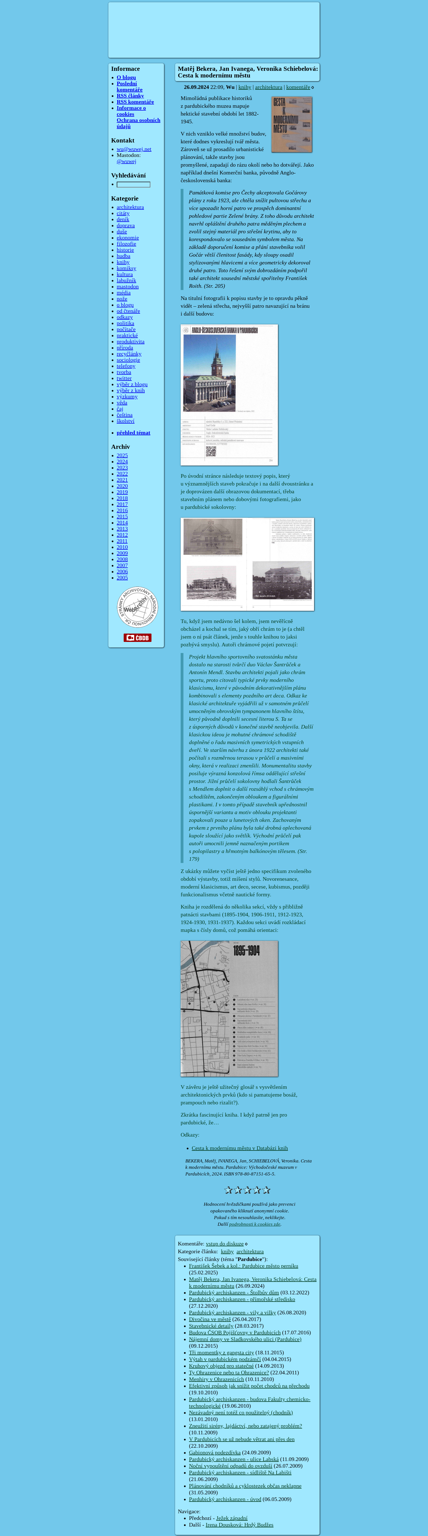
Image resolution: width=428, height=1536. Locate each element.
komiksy (126, 268)
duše (122, 232)
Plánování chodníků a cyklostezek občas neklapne (245, 1486)
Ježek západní (232, 1518)
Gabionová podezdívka (215, 1453)
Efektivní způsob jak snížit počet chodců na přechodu (249, 1386)
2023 (122, 468)
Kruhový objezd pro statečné (221, 1366)
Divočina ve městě (210, 1319)
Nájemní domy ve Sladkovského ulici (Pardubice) (245, 1339)
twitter (124, 378)
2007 (122, 565)
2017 (122, 504)
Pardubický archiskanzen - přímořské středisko (242, 1299)
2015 (122, 517)
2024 (122, 462)
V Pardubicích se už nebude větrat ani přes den (242, 1439)
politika (125, 323)
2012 (122, 535)
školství (126, 421)
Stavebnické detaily (211, 1326)
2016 (122, 510)
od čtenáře (128, 311)
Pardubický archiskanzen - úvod (225, 1499)
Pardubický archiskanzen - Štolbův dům (234, 1293)
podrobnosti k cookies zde (254, 1224)
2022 (122, 474)
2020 (122, 486)
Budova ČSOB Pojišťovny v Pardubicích (235, 1333)
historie (125, 250)
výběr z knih (131, 390)
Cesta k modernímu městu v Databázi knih (240, 1148)
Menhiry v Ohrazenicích (216, 1379)
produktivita (131, 342)
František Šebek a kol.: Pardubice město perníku (243, 1266)
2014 (122, 523)
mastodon (128, 287)
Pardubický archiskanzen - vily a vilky (232, 1313)
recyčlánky (129, 354)
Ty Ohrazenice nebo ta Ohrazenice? (229, 1373)
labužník (126, 280)
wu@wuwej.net (134, 149)
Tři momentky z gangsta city (221, 1353)
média (124, 293)
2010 (122, 547)
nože (122, 299)
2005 (122, 578)
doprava (126, 225)
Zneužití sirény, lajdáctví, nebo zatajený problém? (245, 1426)
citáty (123, 213)
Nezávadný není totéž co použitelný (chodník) (241, 1413)
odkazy (125, 317)
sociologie (128, 360)
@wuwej (126, 161)
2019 (122, 492)
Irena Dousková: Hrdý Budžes (239, 1525)
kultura (125, 274)
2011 (122, 541)
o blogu (125, 305)
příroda (125, 348)
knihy (244, 87)
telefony (126, 366)
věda (122, 403)
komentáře (298, 87)
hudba (123, 256)
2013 (122, 529)
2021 (122, 480)
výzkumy (127, 397)
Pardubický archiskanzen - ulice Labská (234, 1459)
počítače (126, 329)
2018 (122, 498)
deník (123, 219)
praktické (127, 335)
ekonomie (128, 238)
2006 (122, 572)
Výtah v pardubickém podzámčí (225, 1359)
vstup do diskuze (225, 1244)
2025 (122, 455)
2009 (122, 553)
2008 (122, 559)
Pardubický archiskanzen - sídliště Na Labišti (240, 1473)
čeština (125, 415)
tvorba (124, 372)
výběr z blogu (132, 384)
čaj (120, 409)
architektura (268, 87)
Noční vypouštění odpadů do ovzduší (230, 1466)
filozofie (126, 244)
